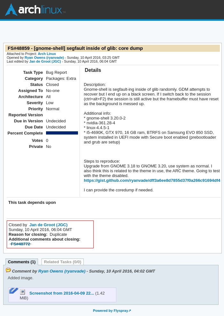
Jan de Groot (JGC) (45, 61)
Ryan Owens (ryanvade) (44, 57)
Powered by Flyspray (110, 310)
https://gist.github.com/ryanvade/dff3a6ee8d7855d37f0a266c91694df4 (152, 180)
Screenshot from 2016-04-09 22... (57, 293)
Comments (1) (22, 261)
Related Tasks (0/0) (62, 261)
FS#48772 (20, 244)
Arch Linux (35, 9)
